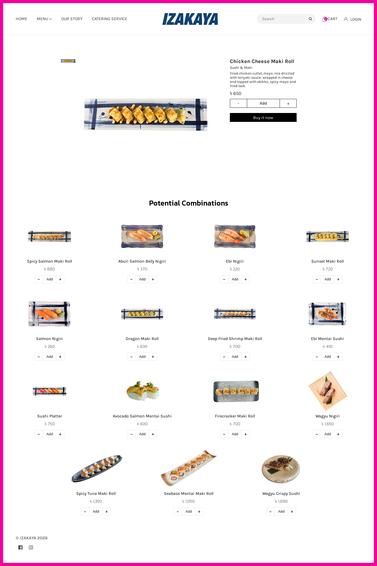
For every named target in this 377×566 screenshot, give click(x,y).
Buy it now (263, 117)
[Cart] (330, 18)
